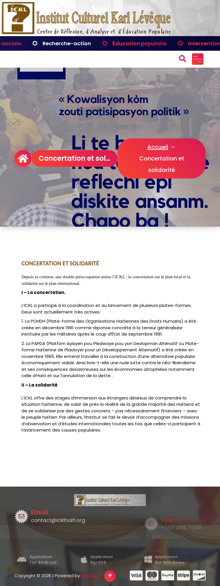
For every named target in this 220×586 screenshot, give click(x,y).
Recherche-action (78, 43)
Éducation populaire (151, 43)
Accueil (157, 147)
